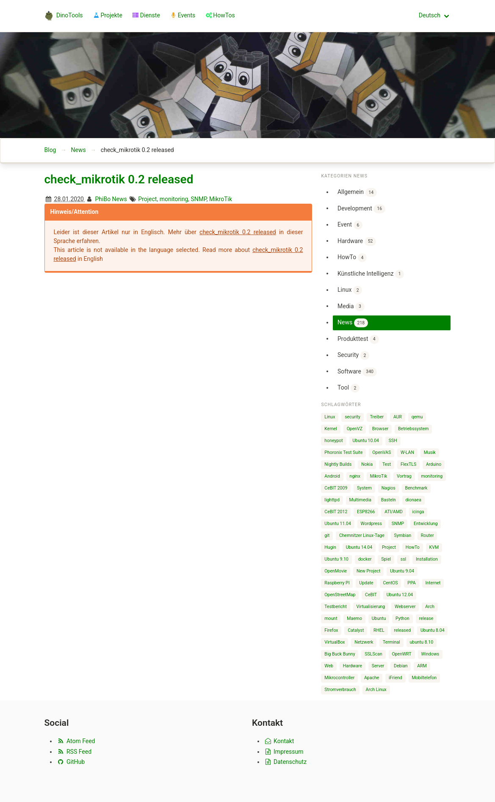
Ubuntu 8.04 (432, 630)
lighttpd (331, 500)
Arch (429, 606)
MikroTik (220, 199)
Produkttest (358, 339)
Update (366, 583)
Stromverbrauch (340, 689)
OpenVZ (354, 428)
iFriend (395, 677)
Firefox (331, 630)
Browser (380, 428)
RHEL (378, 630)
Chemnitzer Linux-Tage (361, 535)
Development (361, 209)
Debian (400, 666)
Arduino (433, 464)
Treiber (377, 417)
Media (351, 306)
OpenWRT (401, 654)
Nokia (367, 464)
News (78, 150)
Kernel (330, 428)
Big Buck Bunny (339, 654)
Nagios (388, 488)
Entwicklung (426, 523)
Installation (427, 559)
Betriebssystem (413, 428)
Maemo (354, 618)
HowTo (352, 257)
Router (427, 535)
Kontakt (279, 741)
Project (147, 199)
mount (330, 618)
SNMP (199, 199)
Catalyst (356, 630)
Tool (348, 388)
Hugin (330, 547)
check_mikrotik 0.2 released (119, 179)
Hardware (356, 241)
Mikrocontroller (339, 677)
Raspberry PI (336, 583)
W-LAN (407, 452)
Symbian (402, 535)
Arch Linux (376, 689)
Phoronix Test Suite (343, 452)
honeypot (333, 440)
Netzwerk (363, 642)
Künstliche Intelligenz (370, 274)
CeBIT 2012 (335, 511)
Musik (430, 452)
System (364, 488)
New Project (369, 571)
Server (378, 666)
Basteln (388, 500)
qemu (417, 417)
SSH (393, 440)
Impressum (284, 751)
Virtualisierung (371, 606)
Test (386, 464)
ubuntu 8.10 (422, 642)
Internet (432, 583)
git (326, 535)
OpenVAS (381, 452)
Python (402, 618)
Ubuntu (379, 618)
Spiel (386, 559)
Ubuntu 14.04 (359, 547)
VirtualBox (334, 642)
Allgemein (357, 192)
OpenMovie (335, 571)
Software (357, 372)
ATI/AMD (393, 511)
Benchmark (416, 488)
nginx (355, 476)
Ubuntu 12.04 (400, 594)
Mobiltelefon (424, 677)
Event (349, 225)
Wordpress (371, 523)
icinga (418, 511)
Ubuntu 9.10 (336, 559)
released (402, 630)
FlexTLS (408, 464)
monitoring (174, 199)
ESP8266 (366, 511)
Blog (50, 150)
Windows (430, 654)
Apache (371, 677)
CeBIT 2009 (335, 488)
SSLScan (373, 654)
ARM (422, 666)
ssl (403, 559)
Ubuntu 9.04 (402, 571)
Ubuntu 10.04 (365, 440)
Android (332, 476)
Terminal (391, 642)
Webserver (405, 606)
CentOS (390, 583)
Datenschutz (285, 761)
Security (353, 355)
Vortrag (404, 476)
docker (365, 559)
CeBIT (371, 594)
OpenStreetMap (339, 594)
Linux (349, 290)
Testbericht (335, 606)
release (426, 618)
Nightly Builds (337, 464)
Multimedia (360, 500)
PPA (411, 583)
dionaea (413, 500)
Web (328, 666)
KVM (434, 547)
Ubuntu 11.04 (337, 523)
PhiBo (103, 199)
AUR (397, 417)
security (352, 417)
